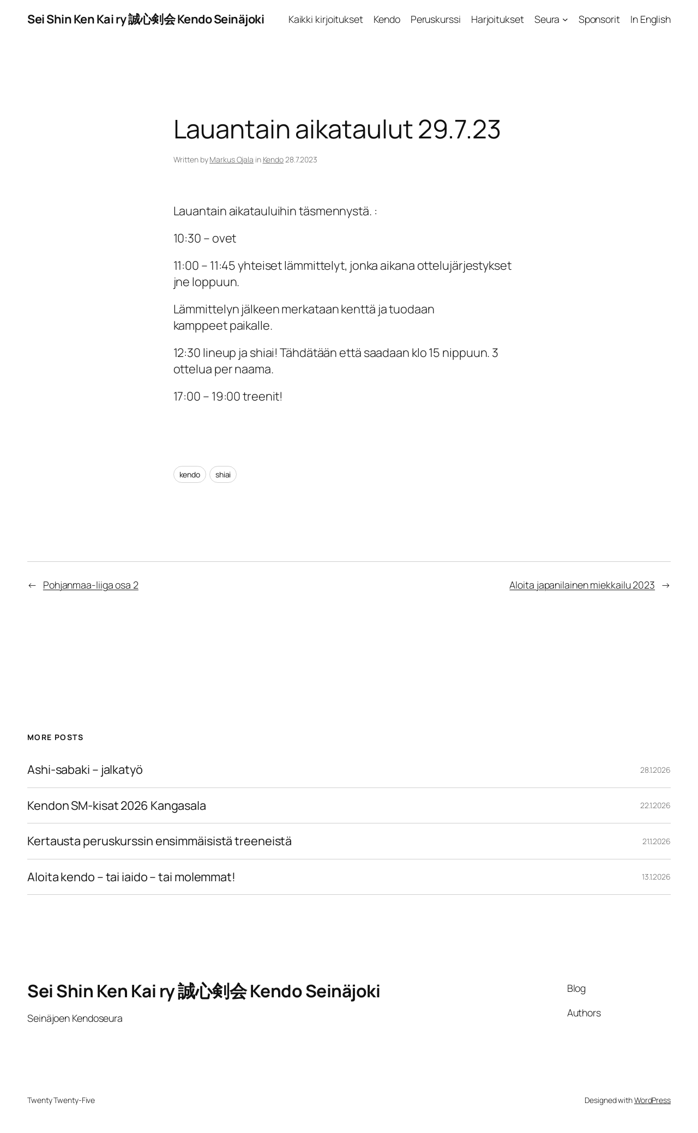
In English (650, 19)
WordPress (652, 1100)
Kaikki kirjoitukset (325, 19)
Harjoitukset (497, 19)
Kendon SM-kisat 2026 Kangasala (116, 805)
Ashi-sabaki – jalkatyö (85, 769)
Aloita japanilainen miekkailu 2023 (582, 584)
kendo (190, 474)
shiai (223, 474)
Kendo (387, 19)
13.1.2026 (656, 876)
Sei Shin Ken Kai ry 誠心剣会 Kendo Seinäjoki (145, 19)
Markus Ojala (231, 159)
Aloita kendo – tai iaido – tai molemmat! (131, 876)
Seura (547, 19)
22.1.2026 (655, 805)
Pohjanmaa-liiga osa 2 (91, 584)
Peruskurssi (436, 19)
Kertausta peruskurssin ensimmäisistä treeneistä (159, 840)
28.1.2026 (655, 770)
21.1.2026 (656, 841)
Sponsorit (599, 19)
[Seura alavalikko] (565, 19)
